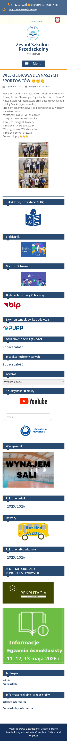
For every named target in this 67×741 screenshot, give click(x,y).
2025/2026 (16, 506)
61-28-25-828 (18, 5)
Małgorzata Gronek (39, 86)
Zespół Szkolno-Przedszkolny (33, 47)
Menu (33, 63)
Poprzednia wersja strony (23, 9)
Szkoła (7, 680)
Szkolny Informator (14, 702)
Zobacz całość (13, 347)
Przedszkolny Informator (18, 708)
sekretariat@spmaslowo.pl (44, 5)
